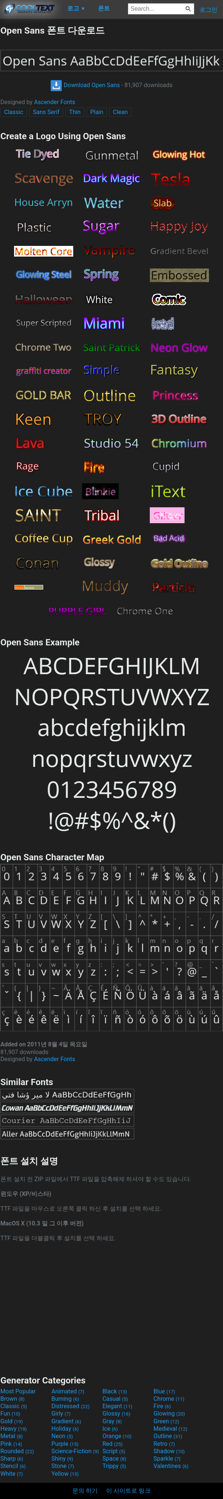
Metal (11, 1436)
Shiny (62, 1458)
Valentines (171, 1465)
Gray (112, 1421)
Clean (120, 112)
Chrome (169, 1398)
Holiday (65, 1428)
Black (114, 1391)
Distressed (70, 1406)
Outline (167, 1436)
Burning (65, 1398)
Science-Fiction (75, 1451)
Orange (117, 1436)
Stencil (13, 1465)
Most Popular (18, 1391)
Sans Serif (46, 112)
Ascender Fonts (54, 102)
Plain (96, 112)
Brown (12, 1398)
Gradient (66, 1421)
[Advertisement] (112, 1308)
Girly (61, 1413)
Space (114, 1458)
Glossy (116, 1413)
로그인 (208, 9)
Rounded (17, 1451)
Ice (110, 1428)
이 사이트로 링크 (128, 1490)
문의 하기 (85, 1490)
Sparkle (166, 1458)
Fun (10, 1413)
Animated (67, 1391)
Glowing (169, 1413)
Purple (64, 1443)
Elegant (117, 1406)
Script (113, 1451)
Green (166, 1421)
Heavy (13, 1428)
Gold (11, 1421)
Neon (62, 1436)
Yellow (65, 1473)
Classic (13, 112)
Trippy (114, 1465)
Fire (162, 1406)
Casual (115, 1398)
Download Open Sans (85, 85)
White (11, 1473)
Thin (75, 112)
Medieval (170, 1428)
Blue (164, 1391)
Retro (164, 1443)
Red (112, 1443)
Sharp (11, 1458)
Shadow (169, 1451)
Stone (62, 1465)
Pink (11, 1443)
